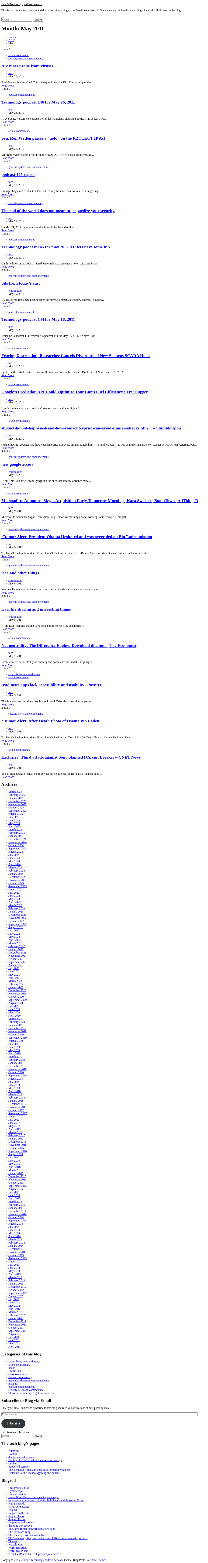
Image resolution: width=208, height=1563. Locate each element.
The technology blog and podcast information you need (39, 1469)
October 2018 (16, 1072)
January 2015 (15, 1207)
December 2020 (17, 990)
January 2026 (15, 798)
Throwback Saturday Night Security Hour (31, 1393)
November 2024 (17, 842)
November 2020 (17, 993)
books (11, 1367)
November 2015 (17, 1179)
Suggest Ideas (16, 1516)
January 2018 (15, 1100)
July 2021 (13, 968)
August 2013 (15, 1261)
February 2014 (16, 1242)
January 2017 (15, 1138)
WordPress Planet (18, 1550)
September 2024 (17, 848)
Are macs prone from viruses (27, 66)
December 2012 (17, 1286)
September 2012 (17, 1293)
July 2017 (13, 1119)
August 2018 (15, 1078)
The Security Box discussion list (26, 1535)
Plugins (12, 1509)
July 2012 (13, 1299)
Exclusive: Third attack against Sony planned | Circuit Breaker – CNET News (71, 757)
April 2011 (14, 1346)
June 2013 (14, 1267)
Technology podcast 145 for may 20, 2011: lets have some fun (55, 247)
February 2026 (16, 794)
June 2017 (14, 1122)
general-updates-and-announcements (29, 167)
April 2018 (14, 1091)
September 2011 (17, 1330)
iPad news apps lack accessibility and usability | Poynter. (51, 685)
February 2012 (16, 1315)
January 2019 (15, 1062)
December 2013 (17, 1248)
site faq (12, 1463)
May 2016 (14, 1163)
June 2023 (14, 895)
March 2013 (15, 1277)
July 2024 (13, 854)
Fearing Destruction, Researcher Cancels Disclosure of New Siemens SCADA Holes (75, 355)
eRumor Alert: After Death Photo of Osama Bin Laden (50, 721)
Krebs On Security (18, 1506)
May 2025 (14, 823)
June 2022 (14, 933)
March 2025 (15, 829)
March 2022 (15, 943)
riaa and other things (20, 573)
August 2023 (15, 889)
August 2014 (15, 1223)
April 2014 (14, 1236)
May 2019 (14, 1050)
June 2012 (14, 1302)
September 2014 (17, 1220)
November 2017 (17, 1107)
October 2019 (16, 1034)
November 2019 (17, 1031)
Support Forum (16, 1519)
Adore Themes (98, 1559)
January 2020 (15, 1025)
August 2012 (15, 1296)
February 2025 (16, 832)
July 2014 (13, 1226)
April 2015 (14, 1198)
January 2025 (15, 835)
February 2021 (16, 984)
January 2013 (15, 1283)
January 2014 (15, 1245)
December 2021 (17, 952)
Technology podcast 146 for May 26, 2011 (38, 102)
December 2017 (17, 1103)
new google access (17, 464)
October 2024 (16, 845)
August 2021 (15, 965)
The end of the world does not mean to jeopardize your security (58, 210)
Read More (7, 85)
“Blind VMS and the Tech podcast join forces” (34, 1553)
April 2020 (14, 1015)
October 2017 (16, 1110)
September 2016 (17, 1151)
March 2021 (15, 980)
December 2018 (17, 1066)
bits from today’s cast (20, 283)
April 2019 (14, 1053)
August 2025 (15, 813)
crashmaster (15, 290)
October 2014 (16, 1217)
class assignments (18, 1374)
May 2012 (14, 1305)
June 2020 (14, 1009)
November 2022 (17, 917)
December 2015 (17, 1176)
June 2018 (14, 1084)
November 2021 (17, 955)
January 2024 (15, 873)
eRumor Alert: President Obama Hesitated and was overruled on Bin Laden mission (76, 536)
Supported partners (19, 1466)
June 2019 (14, 1047)
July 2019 (13, 1043)
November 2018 (17, 1069)
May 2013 (14, 1270)
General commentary (20, 1377)
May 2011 (14, 1343)
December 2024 (17, 839)
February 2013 (16, 1280)
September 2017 (17, 1113)
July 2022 (13, 930)
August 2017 (15, 1116)
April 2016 (14, 1166)
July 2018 (13, 1081)
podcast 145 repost (18, 174)
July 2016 (13, 1157)
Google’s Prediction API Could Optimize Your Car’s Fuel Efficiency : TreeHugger (74, 392)
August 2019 (15, 1040)
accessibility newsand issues (24, 674)
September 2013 (17, 1258)
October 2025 (16, 807)
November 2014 (17, 1214)
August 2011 (15, 1334)
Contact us (14, 1453)
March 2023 (15, 905)
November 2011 (17, 1324)
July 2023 (13, 892)
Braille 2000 (15, 1370)
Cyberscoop (15, 1490)
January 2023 (15, 911)
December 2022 (17, 914)
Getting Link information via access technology (35, 1460)
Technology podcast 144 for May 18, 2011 (38, 319)
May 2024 (14, 861)
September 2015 (17, 1185)
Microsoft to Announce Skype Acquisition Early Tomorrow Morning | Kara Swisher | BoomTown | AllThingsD (99, 500)
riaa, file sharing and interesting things (36, 609)
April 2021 (14, 977)
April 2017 (14, 1129)
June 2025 (14, 820)
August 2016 (15, 1154)
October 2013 (16, 1255)
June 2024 (14, 857)
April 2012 (14, 1308)
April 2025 (14, 826)
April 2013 (14, 1274)
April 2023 (14, 902)
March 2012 (15, 1311)
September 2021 (17, 961)
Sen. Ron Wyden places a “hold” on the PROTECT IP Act (53, 138)
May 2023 (14, 898)
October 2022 (16, 921)
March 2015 (15, 1201)
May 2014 (14, 1233)
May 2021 (14, 974)
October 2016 (16, 1148)
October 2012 (16, 1289)
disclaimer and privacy (21, 1457)
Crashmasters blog (18, 1487)
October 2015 (16, 1182)
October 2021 (16, 958)
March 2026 (15, 791)
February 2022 (16, 946)
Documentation (17, 1494)
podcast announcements (21, 94)
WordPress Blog (17, 1547)
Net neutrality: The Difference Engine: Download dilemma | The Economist (68, 645)
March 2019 (15, 1056)
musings (13, 1383)
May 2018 (14, 1088)
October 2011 (16, 1327)
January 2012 (15, 1318)
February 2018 (16, 1097)
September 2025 (17, 810)
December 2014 (17, 1211)
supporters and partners (21, 1522)
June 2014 (14, 1229)
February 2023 (16, 908)
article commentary (19, 55)
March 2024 (15, 867)
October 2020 (16, 996)
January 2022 (15, 949)
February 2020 (16, 1021)
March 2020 (15, 1018)
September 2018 (17, 1075)
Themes (12, 1541)
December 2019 (17, 1028)
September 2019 (17, 1037)
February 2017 (16, 1135)
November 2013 (17, 1252)
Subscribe (13, 1423)
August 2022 (15, 927)
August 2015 (15, 1188)
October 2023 (16, 883)
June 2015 (14, 1195)
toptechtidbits (16, 1544)
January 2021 (15, 987)
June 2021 (14, 971)
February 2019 (16, 1059)
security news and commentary (25, 58)
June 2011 (14, 1340)
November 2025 (17, 804)
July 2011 (13, 1337)
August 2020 (15, 1002)
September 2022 (17, 924)
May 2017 (14, 1125)
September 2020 (17, 999)
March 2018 (15, 1094)
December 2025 (17, 801)
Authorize (14, 1450)
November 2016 (17, 1144)
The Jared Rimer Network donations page (31, 1528)
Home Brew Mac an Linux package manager (33, 1497)
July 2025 (13, 816)
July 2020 (13, 1006)
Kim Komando (16, 1503)
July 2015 (13, 1192)
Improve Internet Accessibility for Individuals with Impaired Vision (46, 1500)
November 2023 (17, 880)
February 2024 (16, 870)
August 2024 (15, 851)
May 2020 (14, 1012)
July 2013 (13, 1264)
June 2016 (14, 1160)
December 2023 (17, 876)
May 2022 (14, 936)
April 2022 (14, 939)
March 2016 (15, 1170)
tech (10, 73)
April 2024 (14, 864)
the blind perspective (20, 1525)
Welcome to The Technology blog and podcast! (34, 1472)
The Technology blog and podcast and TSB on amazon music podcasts (48, 1538)
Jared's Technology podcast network (21, 4)
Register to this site (19, 1513)
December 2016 (17, 1141)
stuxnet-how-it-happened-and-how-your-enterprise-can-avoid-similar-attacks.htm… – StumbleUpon (91, 428)
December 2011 (17, 1321)
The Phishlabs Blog (19, 1531)
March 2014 (15, 1239)
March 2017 (15, 1132)
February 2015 (16, 1204)
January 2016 (15, 1173)
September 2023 (17, 886)
